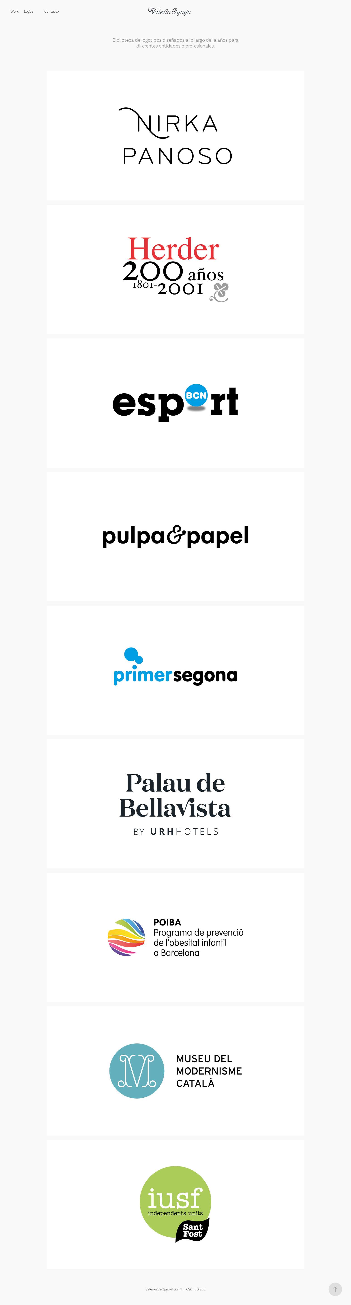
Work (15, 11)
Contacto (51, 11)
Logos (28, 11)
